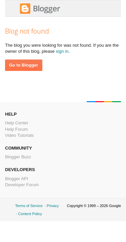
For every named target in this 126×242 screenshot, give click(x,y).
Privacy (53, 206)
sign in (62, 51)
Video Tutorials (19, 135)
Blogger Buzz (18, 156)
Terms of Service (29, 206)
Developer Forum (22, 184)
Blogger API (16, 178)
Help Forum (16, 129)
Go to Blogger (23, 65)
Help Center (16, 122)
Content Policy (30, 214)
